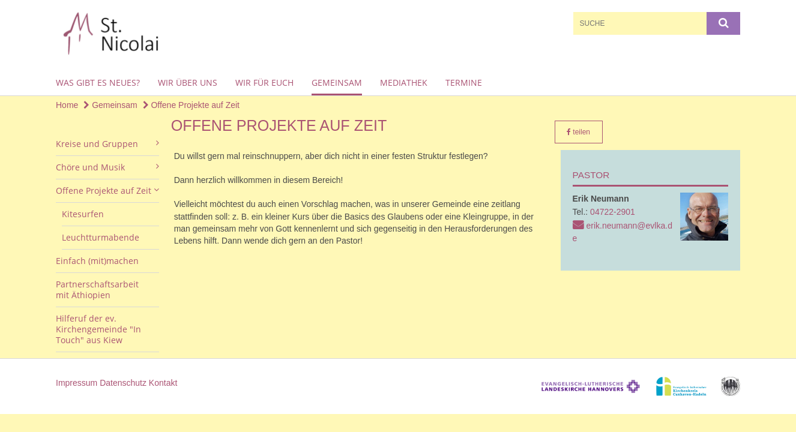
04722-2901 (612, 212)
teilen (578, 132)
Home (67, 105)
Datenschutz (123, 383)
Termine (463, 82)
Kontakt (163, 383)
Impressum (76, 383)
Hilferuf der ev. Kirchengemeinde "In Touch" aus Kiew (98, 329)
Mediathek (403, 82)
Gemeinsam (337, 82)
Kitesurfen (83, 214)
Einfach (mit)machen (97, 260)
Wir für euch (264, 82)
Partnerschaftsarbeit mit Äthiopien (97, 289)
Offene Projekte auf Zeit (191, 105)
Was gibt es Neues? (98, 82)
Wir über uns (187, 82)
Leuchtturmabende (100, 237)
